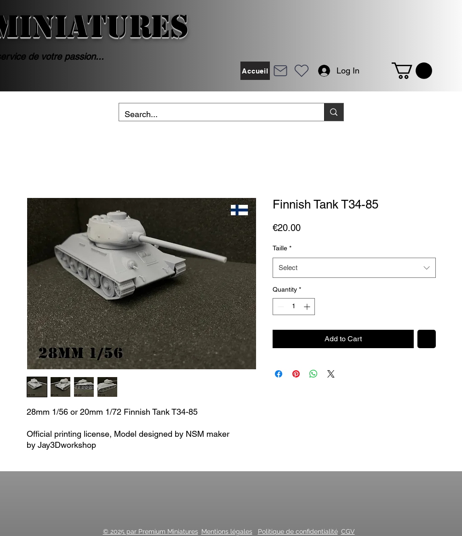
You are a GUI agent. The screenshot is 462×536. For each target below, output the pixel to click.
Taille (282, 248)
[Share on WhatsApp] (313, 373)
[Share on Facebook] (278, 373)
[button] (412, 70)
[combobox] (354, 268)
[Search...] (215, 114)
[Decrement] (279, 307)
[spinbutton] (293, 307)
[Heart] (301, 71)
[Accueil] (255, 71)
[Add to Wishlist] (426, 339)
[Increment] (308, 307)
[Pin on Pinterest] (296, 373)
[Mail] (280, 71)
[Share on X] (331, 373)
